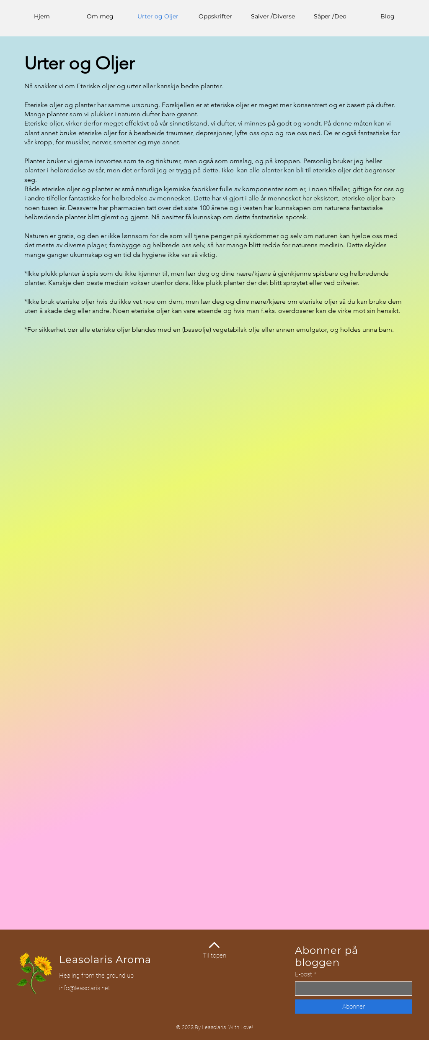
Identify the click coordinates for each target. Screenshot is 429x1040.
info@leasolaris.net (84, 988)
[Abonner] (353, 1006)
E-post (303, 974)
